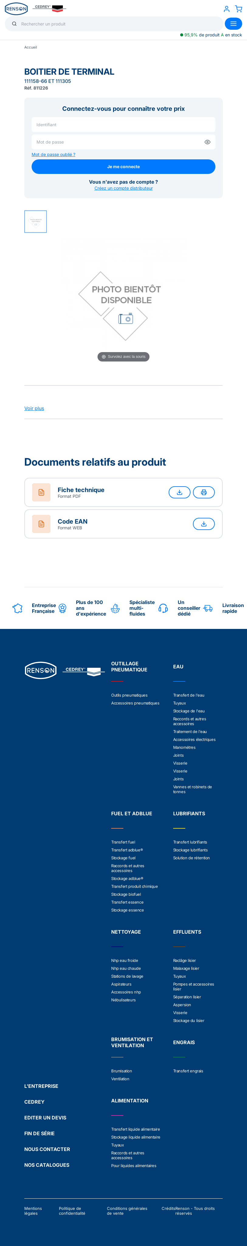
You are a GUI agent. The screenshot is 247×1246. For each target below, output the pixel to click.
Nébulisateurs (123, 999)
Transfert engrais (188, 1070)
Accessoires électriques (194, 739)
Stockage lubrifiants (190, 849)
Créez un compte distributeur (123, 188)
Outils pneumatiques (129, 695)
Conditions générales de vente (127, 1211)
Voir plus (34, 408)
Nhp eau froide (124, 960)
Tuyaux (179, 703)
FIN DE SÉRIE (39, 1133)
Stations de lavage (127, 976)
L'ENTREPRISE (41, 1086)
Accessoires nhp (126, 992)
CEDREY (34, 1102)
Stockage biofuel (126, 894)
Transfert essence (127, 902)
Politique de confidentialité (72, 1211)
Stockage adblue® (127, 878)
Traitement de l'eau (190, 731)
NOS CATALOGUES (46, 1165)
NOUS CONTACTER (47, 1149)
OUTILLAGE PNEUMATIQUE (129, 666)
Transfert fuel (123, 842)
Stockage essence (127, 910)
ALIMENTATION (129, 1101)
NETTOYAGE (126, 932)
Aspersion (182, 1004)
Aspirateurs (121, 984)
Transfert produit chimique (134, 886)
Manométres (184, 747)
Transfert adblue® (127, 849)
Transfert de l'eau (188, 695)
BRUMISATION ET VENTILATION (132, 1042)
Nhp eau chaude (126, 968)
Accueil (30, 47)
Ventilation (120, 1078)
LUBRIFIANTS (189, 813)
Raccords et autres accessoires (189, 721)
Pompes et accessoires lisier (193, 986)
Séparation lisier (187, 996)
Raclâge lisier (184, 960)
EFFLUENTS (187, 932)
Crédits (168, 1208)
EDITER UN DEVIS (45, 1118)
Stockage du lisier (188, 1020)
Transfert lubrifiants (190, 842)
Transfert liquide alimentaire (135, 1129)
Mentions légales (33, 1211)
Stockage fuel (123, 857)
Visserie (180, 763)
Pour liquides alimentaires (133, 1165)
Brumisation (121, 1070)
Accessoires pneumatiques (135, 703)
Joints (178, 755)
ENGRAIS (184, 1042)
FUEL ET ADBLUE (131, 813)
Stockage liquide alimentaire (135, 1137)
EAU (178, 667)
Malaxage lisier (186, 968)
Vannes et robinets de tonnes (192, 789)
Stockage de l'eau (189, 710)
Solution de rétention (191, 857)
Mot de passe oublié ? (53, 154)
